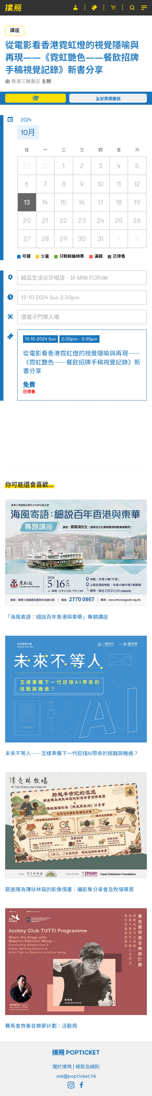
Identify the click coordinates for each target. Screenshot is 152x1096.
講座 (15, 30)
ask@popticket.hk (76, 1076)
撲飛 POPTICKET (76, 1052)
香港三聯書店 (25, 81)
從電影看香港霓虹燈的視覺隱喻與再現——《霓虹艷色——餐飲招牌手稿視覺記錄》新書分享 (72, 57)
